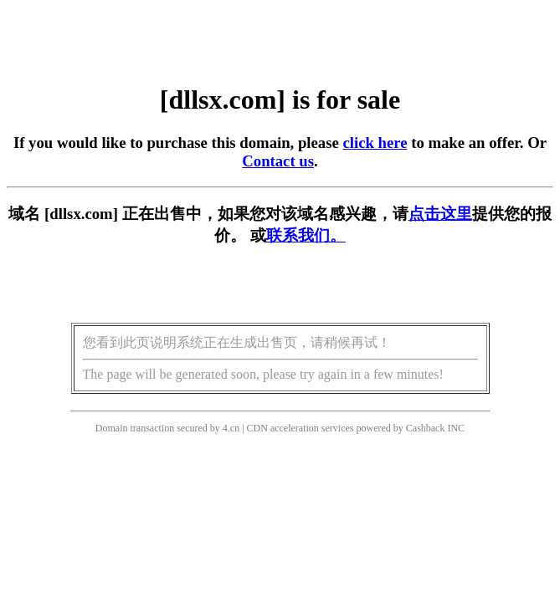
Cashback (425, 428)
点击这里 (440, 213)
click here (374, 142)
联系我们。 (306, 235)
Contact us (278, 161)
